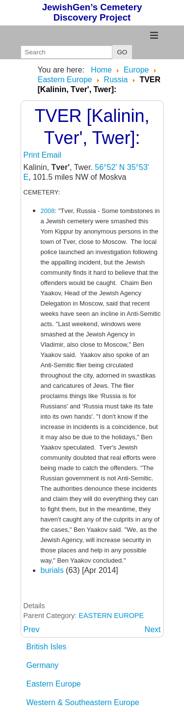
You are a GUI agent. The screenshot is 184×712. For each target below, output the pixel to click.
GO (122, 52)
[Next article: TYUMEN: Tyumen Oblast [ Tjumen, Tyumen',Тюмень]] (153, 629)
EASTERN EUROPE (111, 615)
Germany (42, 665)
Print (33, 155)
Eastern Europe (53, 684)
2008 (48, 210)
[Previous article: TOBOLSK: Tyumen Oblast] (32, 629)
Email (51, 155)
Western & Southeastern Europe (82, 702)
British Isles (46, 646)
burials (53, 570)
